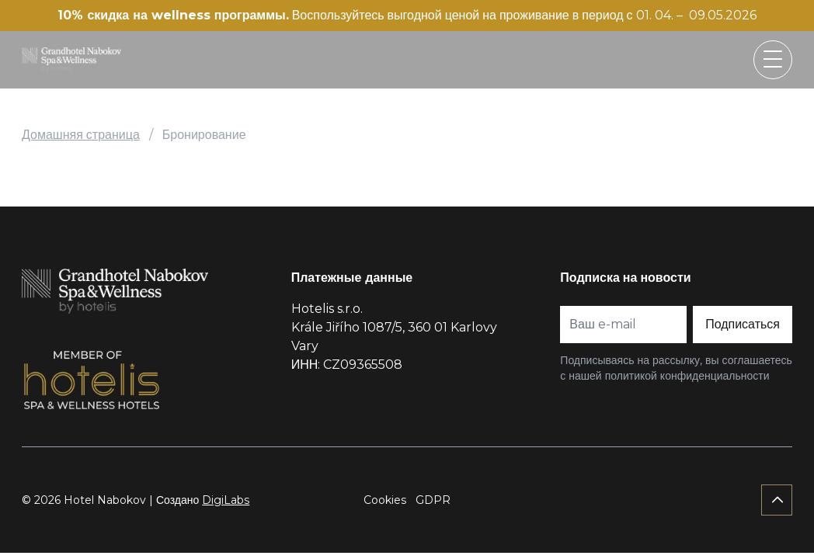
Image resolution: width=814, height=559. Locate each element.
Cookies (385, 500)
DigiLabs (225, 500)
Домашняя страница (81, 134)
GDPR (433, 500)
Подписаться (742, 324)
